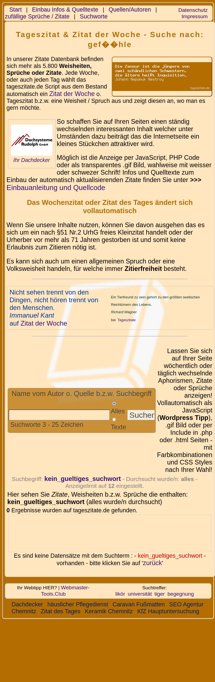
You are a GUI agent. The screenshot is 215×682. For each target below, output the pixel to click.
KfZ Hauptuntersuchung (168, 611)
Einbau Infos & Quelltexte (65, 9)
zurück (152, 562)
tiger (160, 594)
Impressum (195, 16)
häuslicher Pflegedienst (77, 604)
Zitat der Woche (72, 93)
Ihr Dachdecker (31, 160)
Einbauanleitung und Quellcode (56, 187)
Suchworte (94, 16)
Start (15, 9)
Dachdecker (27, 604)
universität (140, 594)
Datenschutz (193, 10)
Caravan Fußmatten (139, 604)
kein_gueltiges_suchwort (82, 478)
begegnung (181, 594)
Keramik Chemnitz (109, 611)
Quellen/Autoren (129, 9)
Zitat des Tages (60, 611)
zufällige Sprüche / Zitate (37, 16)
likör (120, 594)
